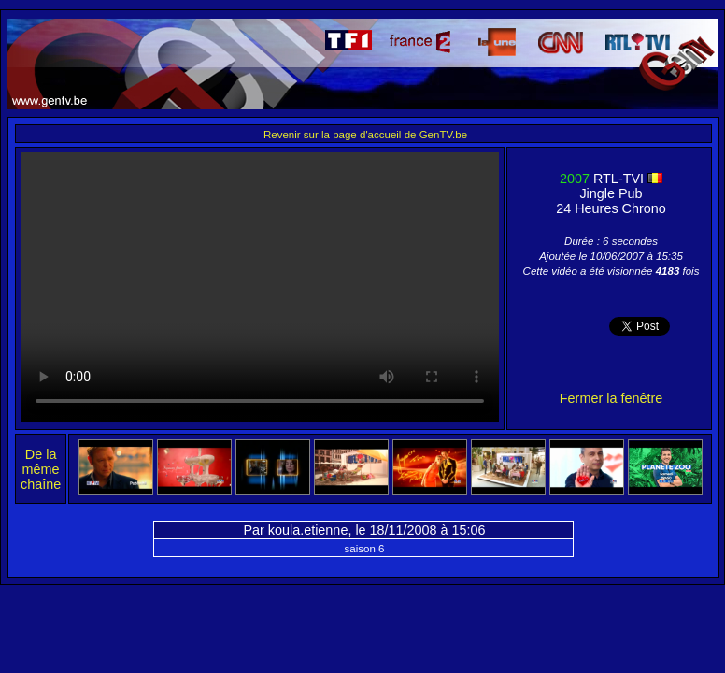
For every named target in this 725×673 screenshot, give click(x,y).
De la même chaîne (41, 469)
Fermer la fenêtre (611, 398)
